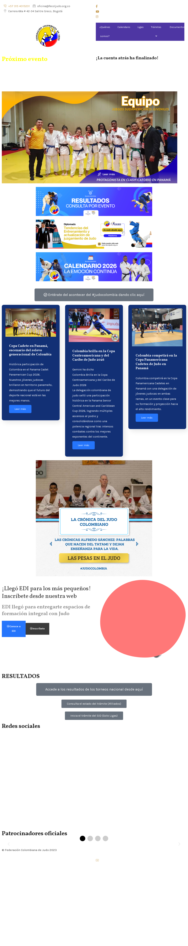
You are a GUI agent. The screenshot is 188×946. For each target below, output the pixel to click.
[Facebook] (140, 6)
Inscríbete (37, 237)
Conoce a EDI (14, 237)
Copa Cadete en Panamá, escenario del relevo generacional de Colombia (30, 350)
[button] (9, 844)
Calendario (123, 27)
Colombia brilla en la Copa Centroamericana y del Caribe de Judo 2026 (93, 355)
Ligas (140, 27)
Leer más (20, 409)
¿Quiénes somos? (104, 32)
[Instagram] (140, 17)
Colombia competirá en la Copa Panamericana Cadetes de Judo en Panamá (156, 362)
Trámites (156, 31)
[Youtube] (140, 12)
